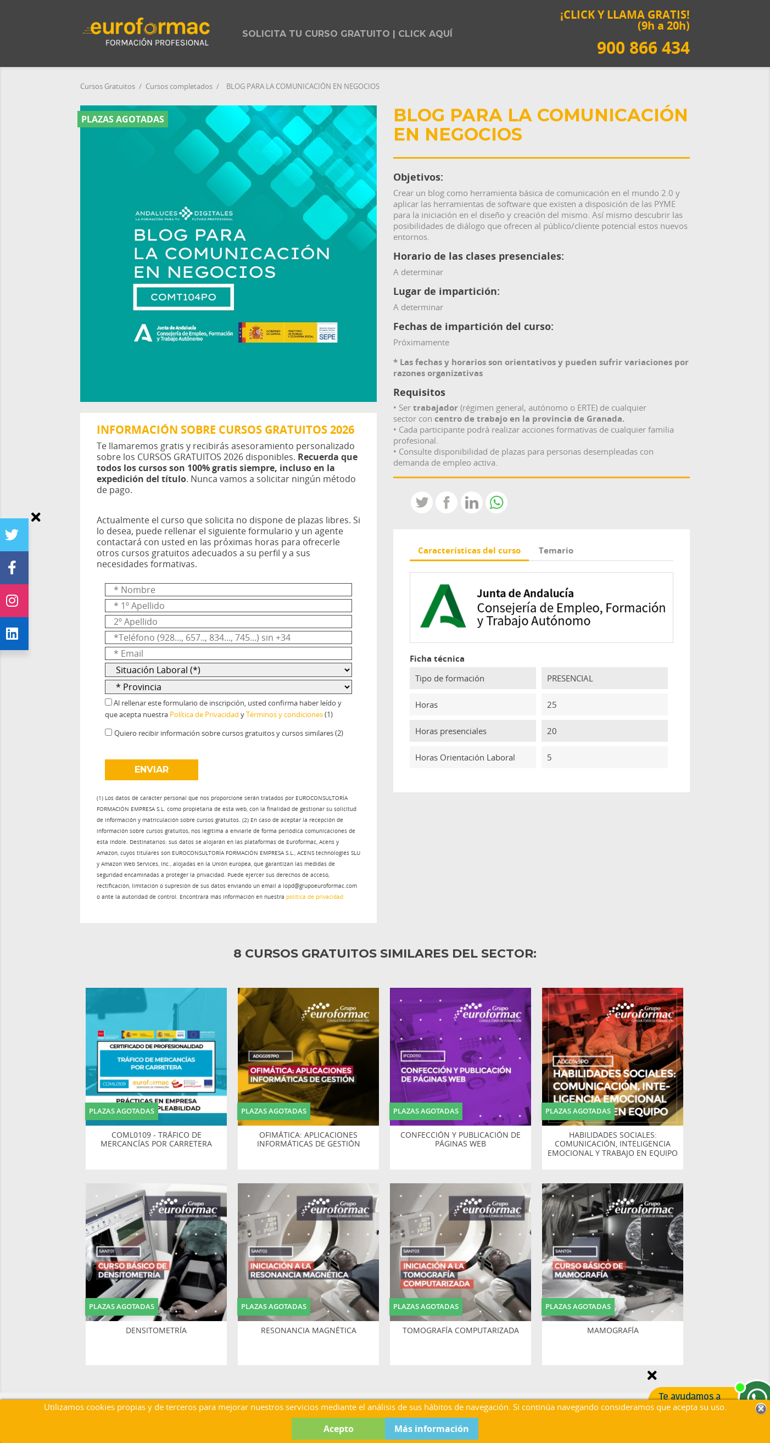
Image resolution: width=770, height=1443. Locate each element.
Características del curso (469, 550)
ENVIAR (152, 769)
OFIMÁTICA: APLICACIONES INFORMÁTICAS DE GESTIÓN (308, 1140)
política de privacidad (314, 897)
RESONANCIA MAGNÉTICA (308, 1330)
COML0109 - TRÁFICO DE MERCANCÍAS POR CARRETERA (156, 1140)
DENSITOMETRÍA (156, 1330)
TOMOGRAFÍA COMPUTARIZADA (461, 1330)
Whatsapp (496, 502)
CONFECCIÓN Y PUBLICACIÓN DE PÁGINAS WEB (460, 1140)
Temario (556, 550)
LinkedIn (472, 502)
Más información (431, 1429)
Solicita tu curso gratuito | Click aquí (347, 34)
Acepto (338, 1429)
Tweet (422, 502)
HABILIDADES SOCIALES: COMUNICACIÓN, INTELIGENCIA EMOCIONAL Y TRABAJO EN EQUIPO (613, 1144)
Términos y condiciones (284, 714)
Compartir (446, 502)
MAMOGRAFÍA (613, 1330)
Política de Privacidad (204, 714)
